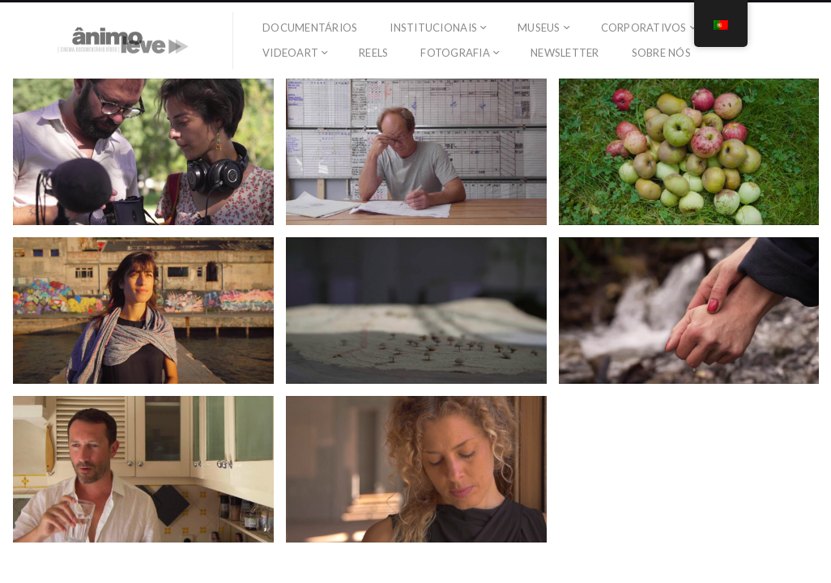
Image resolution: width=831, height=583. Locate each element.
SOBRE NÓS (661, 52)
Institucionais (433, 27)
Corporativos (644, 27)
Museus (539, 27)
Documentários (309, 27)
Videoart (290, 52)
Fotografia (455, 52)
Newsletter (565, 52)
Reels (373, 52)
